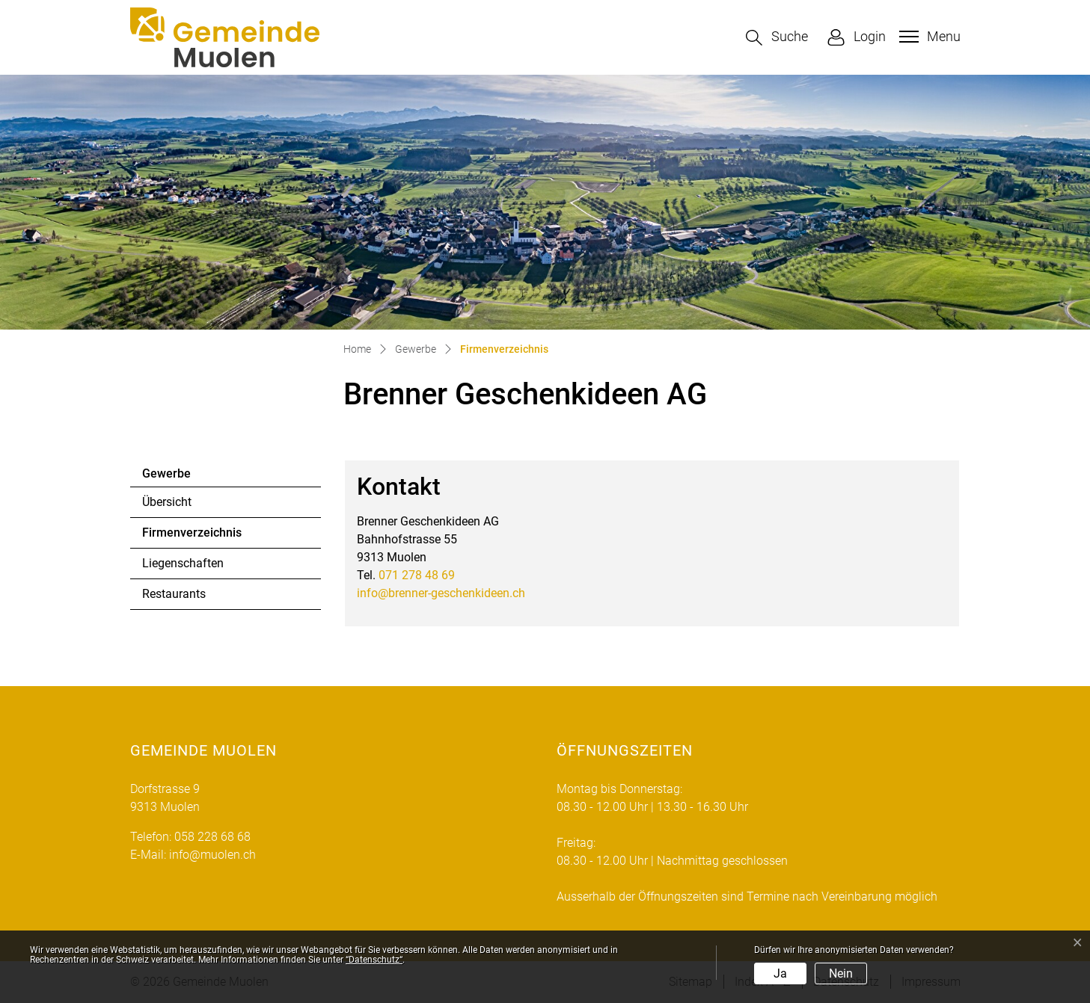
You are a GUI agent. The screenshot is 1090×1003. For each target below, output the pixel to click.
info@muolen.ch (212, 855)
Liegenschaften (183, 563)
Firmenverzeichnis (191, 536)
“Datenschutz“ (374, 959)
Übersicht (167, 502)
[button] (777, 37)
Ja (780, 973)
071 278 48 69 (417, 575)
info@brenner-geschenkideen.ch (441, 593)
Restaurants (174, 594)
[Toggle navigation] (928, 36)
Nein (841, 973)
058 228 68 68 (212, 837)
